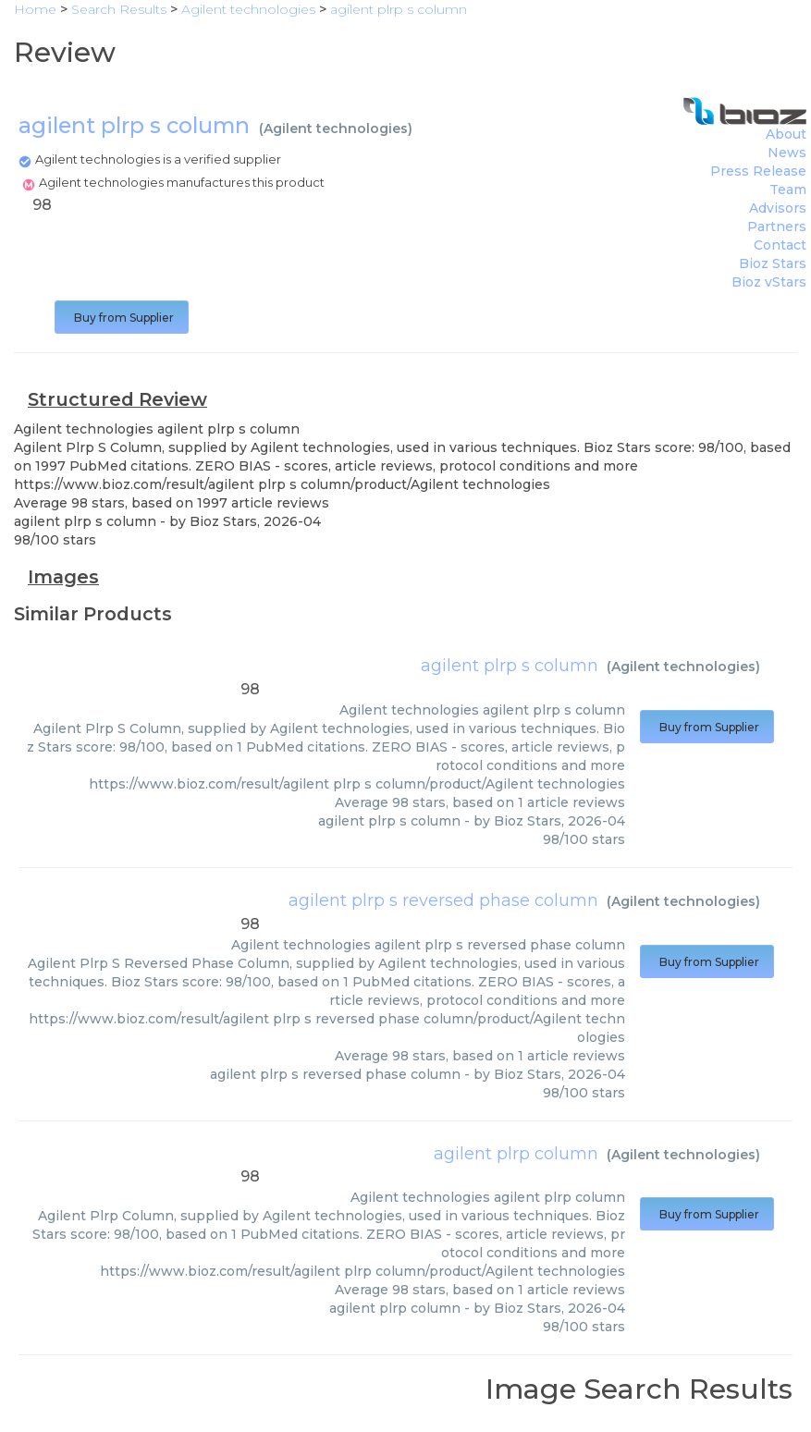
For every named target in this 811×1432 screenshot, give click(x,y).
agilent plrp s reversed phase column (443, 900)
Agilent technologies (336, 128)
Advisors (777, 208)
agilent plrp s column (509, 665)
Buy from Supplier (121, 317)
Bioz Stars (772, 263)
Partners (776, 226)
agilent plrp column (516, 1154)
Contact (780, 245)
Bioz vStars (768, 282)
